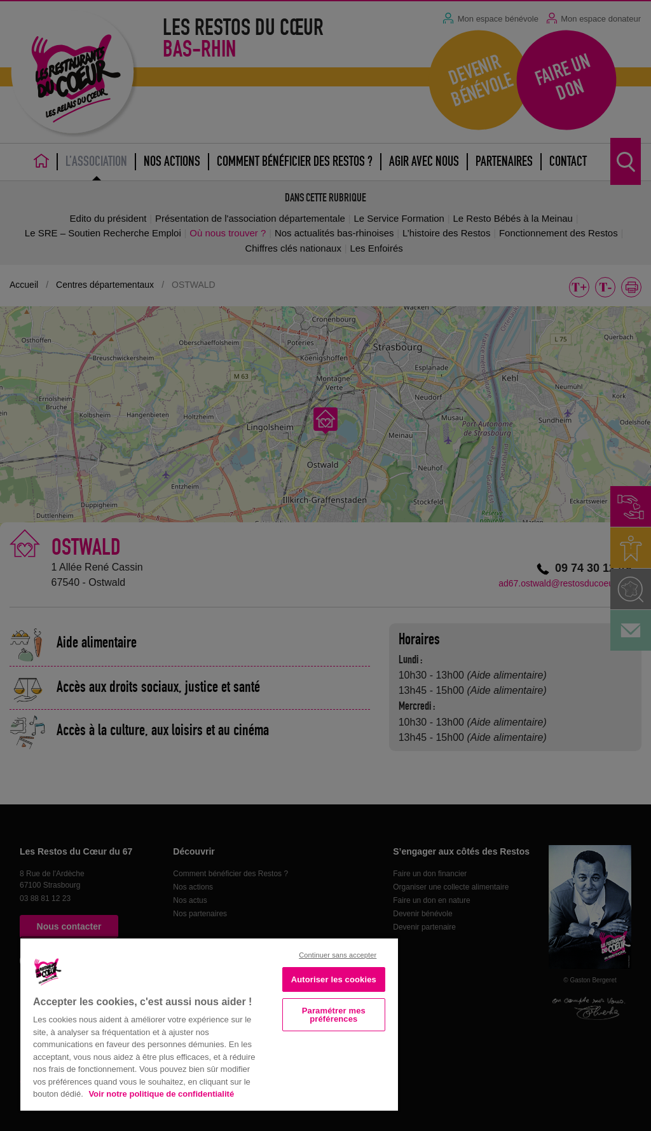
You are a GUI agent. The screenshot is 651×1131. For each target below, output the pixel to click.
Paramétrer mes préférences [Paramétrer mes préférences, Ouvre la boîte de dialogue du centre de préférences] (334, 1015)
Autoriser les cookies (333, 979)
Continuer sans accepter (337, 955)
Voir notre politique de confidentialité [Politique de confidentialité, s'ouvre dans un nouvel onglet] (161, 1094)
